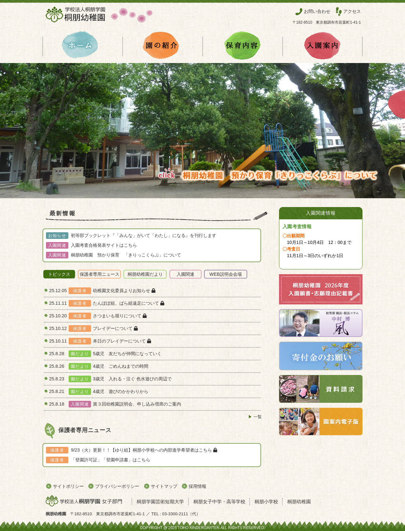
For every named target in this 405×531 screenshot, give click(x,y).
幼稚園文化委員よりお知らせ (124, 290)
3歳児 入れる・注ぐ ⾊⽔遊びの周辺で (132, 378)
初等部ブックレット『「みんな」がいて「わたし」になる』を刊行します (143, 235)
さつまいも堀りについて (120, 315)
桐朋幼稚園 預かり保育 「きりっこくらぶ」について (126, 254)
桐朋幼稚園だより (145, 274)
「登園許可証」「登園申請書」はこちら (110, 459)
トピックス (59, 274)
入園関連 (185, 274)
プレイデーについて (115, 328)
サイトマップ (164, 486)
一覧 (258, 416)
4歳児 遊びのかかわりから (120, 391)
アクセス (352, 11)
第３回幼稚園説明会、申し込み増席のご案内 (137, 404)
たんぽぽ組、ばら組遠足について (128, 303)
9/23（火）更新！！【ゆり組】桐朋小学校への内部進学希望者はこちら (144, 450)
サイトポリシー (68, 486)
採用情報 (197, 486)
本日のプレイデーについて (122, 340)
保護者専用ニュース (99, 274)
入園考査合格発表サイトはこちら (104, 245)
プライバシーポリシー (117, 486)
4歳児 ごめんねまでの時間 (123, 366)
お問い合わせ (317, 11)
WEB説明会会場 (225, 274)
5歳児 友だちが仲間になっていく (129, 353)
